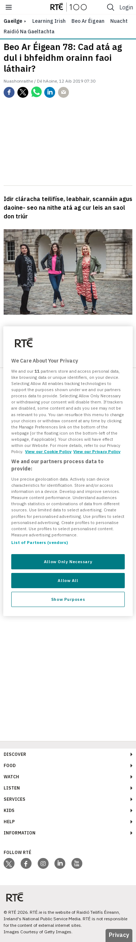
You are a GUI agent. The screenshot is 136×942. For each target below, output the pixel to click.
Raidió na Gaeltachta (29, 31)
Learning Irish (49, 21)
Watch (11, 776)
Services (14, 799)
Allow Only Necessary (68, 561)
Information (20, 833)
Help (9, 821)
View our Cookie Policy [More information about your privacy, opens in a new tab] (48, 451)
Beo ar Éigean (87, 21)
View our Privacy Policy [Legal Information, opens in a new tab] (96, 451)
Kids (9, 810)
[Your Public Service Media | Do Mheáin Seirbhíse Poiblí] (14, 897)
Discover (15, 754)
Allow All (68, 580)
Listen (12, 788)
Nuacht (119, 21)
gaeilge (13, 21)
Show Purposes (68, 599)
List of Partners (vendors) (39, 542)
